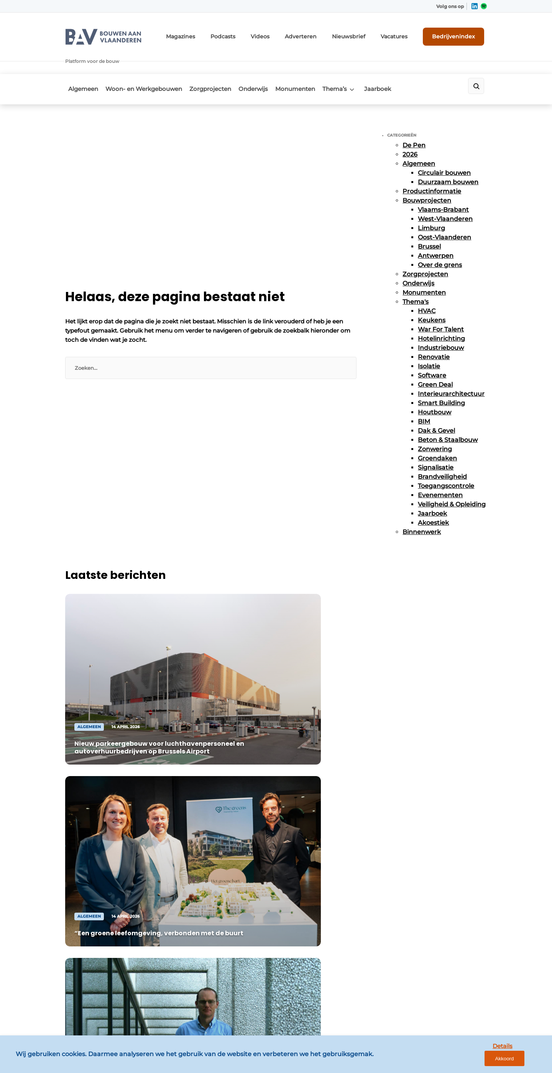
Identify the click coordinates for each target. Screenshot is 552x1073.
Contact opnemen (196, 840)
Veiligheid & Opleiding (452, 481)
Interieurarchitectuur (451, 370)
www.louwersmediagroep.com (444, 1005)
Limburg (431, 204)
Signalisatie (435, 444)
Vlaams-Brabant (443, 186)
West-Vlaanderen (445, 195)
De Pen (414, 121)
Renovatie (434, 333)
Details (487, 1060)
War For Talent (441, 306)
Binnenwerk (421, 508)
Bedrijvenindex (458, 33)
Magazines (212, 33)
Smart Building (441, 379)
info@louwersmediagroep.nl (440, 851)
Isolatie (429, 342)
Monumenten (312, 67)
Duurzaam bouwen (448, 158)
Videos (284, 33)
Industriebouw (441, 324)
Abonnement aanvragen (205, 825)
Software (432, 352)
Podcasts (250, 33)
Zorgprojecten (217, 67)
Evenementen (440, 471)
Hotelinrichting (441, 315)
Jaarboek (404, 67)
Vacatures (402, 33)
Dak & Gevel (436, 407)
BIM (424, 398)
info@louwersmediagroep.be (441, 966)
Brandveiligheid (442, 453)
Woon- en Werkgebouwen (145, 67)
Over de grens (440, 241)
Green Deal (435, 361)
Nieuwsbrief (362, 33)
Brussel (429, 223)
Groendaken (437, 434)
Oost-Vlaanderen (444, 214)
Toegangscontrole (446, 462)
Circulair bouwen (444, 149)
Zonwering (435, 425)
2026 (409, 131)
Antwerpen (435, 232)
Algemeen (80, 67)
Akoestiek (433, 499)
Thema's (415, 278)
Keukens (431, 296)
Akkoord (523, 1061)
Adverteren (320, 33)
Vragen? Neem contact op (424, 726)
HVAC (426, 287)
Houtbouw (434, 388)
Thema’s (356, 67)
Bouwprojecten (426, 177)
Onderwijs (265, 67)
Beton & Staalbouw (448, 416)
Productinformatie (431, 167)
